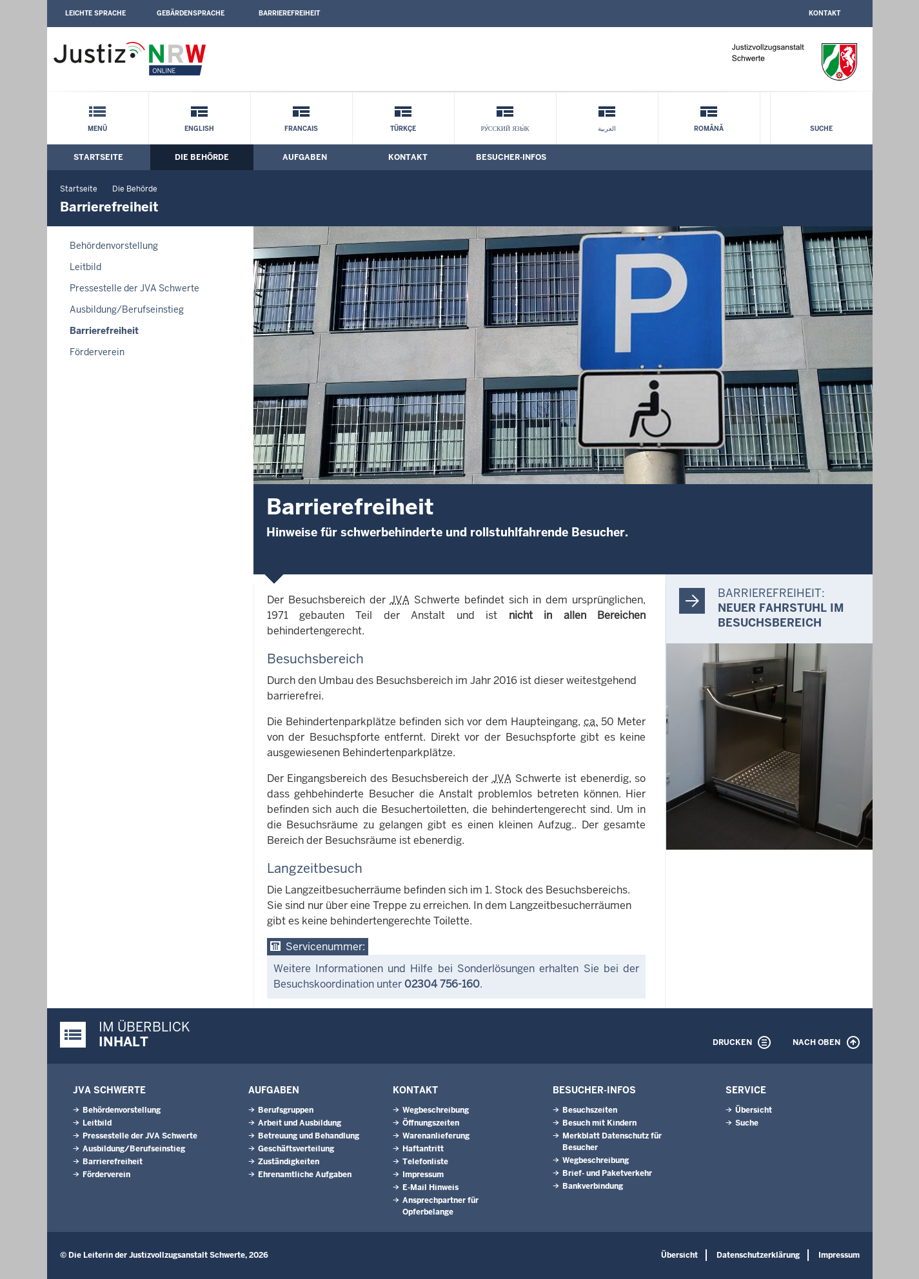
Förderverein (97, 352)
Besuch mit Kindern (599, 1123)
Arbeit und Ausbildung (299, 1123)
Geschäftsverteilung (296, 1149)
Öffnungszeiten (430, 1123)
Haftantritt (423, 1149)
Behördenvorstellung (114, 245)
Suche (821, 128)
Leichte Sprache (95, 13)
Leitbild (85, 267)
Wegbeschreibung (435, 1110)
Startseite (98, 157)
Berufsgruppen (285, 1110)
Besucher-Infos (511, 157)
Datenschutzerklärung (758, 1255)
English (199, 128)
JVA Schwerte (109, 1090)
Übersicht (753, 1110)
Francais (301, 128)
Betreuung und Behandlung (308, 1136)
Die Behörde (202, 157)
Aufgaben (304, 157)
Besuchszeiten (589, 1110)
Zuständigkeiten (288, 1162)
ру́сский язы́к (504, 128)
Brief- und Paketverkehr (607, 1173)
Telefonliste (425, 1162)
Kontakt (824, 13)
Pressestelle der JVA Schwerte (134, 288)
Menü (97, 128)
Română (709, 128)
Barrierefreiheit (289, 13)
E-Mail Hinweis (430, 1187)
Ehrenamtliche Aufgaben (304, 1174)
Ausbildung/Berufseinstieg (127, 309)
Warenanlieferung (435, 1136)
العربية (607, 128)
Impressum (423, 1174)
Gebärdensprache (190, 13)
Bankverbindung (592, 1186)
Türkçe (403, 128)
